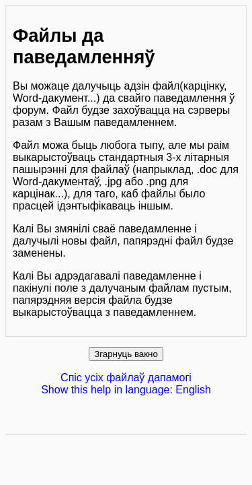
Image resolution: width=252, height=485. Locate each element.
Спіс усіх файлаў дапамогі (126, 377)
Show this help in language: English (126, 389)
